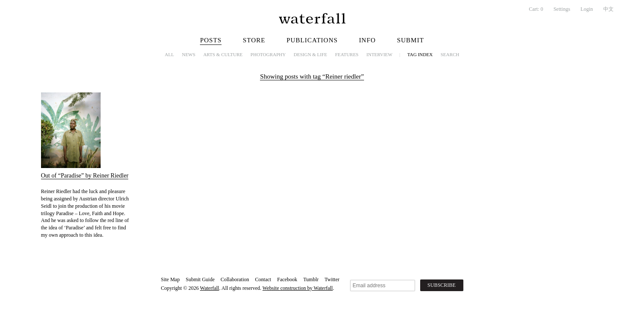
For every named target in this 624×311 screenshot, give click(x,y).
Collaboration (235, 279)
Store (254, 40)
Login (586, 9)
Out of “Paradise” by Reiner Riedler (85, 175)
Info (367, 40)
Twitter (332, 279)
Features (346, 54)
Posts (211, 40)
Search (449, 54)
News (188, 54)
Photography (268, 54)
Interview (380, 54)
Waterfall (209, 288)
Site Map (170, 279)
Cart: (536, 9)
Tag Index (420, 54)
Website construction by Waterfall (298, 288)
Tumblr (311, 279)
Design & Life (310, 54)
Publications (312, 40)
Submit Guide (200, 279)
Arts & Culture (223, 54)
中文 (608, 9)
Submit (410, 40)
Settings (562, 9)
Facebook (287, 279)
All (169, 54)
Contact (263, 279)
